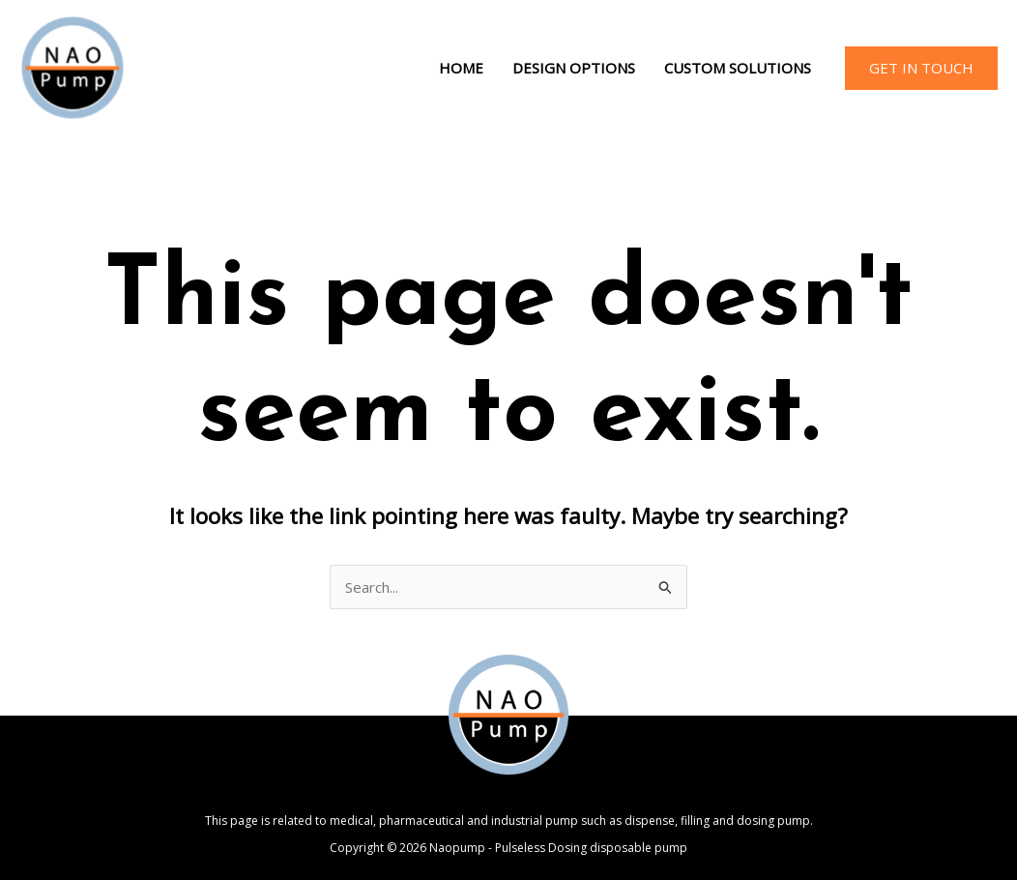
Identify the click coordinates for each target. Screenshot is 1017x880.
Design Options (573, 67)
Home (461, 67)
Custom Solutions (737, 67)
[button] (921, 68)
